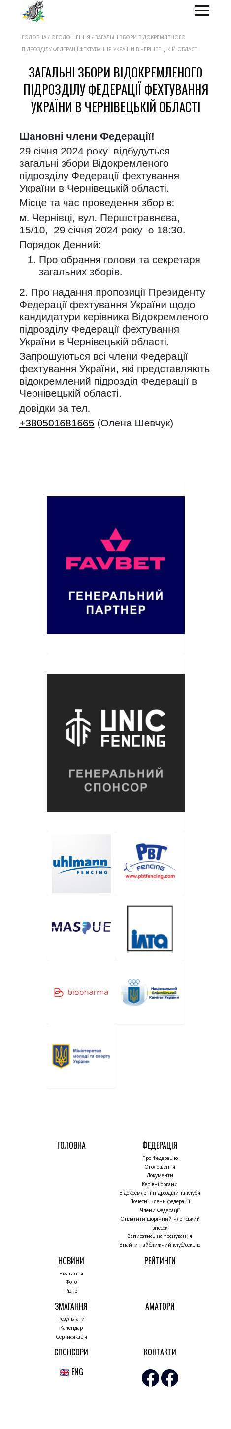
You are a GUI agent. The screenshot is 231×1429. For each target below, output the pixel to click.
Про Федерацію (160, 1158)
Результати (71, 1318)
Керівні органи (160, 1184)
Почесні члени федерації (160, 1201)
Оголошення (159, 1166)
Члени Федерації (160, 1210)
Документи (160, 1175)
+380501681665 (56, 422)
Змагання (71, 1273)
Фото (71, 1281)
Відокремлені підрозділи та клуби (159, 1192)
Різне (71, 1290)
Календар (71, 1327)
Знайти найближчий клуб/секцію (160, 1244)
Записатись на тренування (160, 1236)
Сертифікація (71, 1336)
